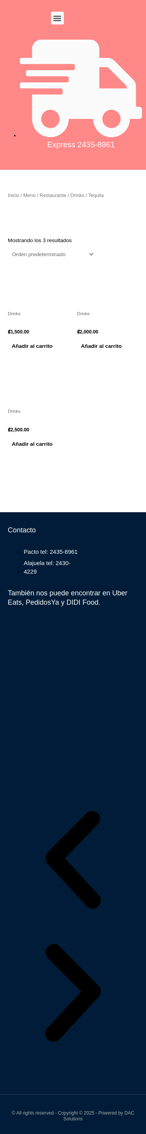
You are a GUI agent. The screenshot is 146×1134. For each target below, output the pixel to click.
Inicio (13, 195)
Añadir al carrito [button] (32, 346)
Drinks (77, 195)
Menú (29, 195)
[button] (57, 18)
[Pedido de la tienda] (51, 254)
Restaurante (53, 195)
